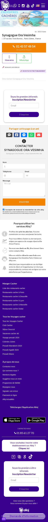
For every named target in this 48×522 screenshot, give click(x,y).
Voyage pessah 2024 (11, 338)
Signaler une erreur (10, 391)
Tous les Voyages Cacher (13, 321)
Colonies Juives (9, 342)
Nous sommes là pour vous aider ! (24, 503)
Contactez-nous (9, 367)
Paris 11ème (29, 38)
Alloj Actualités (8, 399)
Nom (5, 162)
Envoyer (24, 202)
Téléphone (7, 171)
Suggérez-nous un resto (12, 379)
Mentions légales (9, 375)
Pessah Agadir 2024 (11, 350)
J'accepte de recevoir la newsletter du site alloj (24, 210)
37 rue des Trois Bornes (13, 38)
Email (27, 171)
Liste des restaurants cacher (14, 288)
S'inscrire (24, 114)
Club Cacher (8, 325)
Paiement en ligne (10, 395)
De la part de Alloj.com (24, 50)
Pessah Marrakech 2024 (12, 346)
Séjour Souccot (9, 329)
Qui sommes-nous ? (11, 371)
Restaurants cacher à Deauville (15, 296)
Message (6, 181)
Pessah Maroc (8, 354)
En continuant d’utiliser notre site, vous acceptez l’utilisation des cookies (23, 516)
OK (3, 519)
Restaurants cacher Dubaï (13, 309)
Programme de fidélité (11, 383)
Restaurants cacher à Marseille (15, 305)
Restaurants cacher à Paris (13, 292)
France (38, 38)
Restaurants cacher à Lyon (13, 301)
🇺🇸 (38, 5)
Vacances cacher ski (11, 333)
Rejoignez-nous (9, 387)
